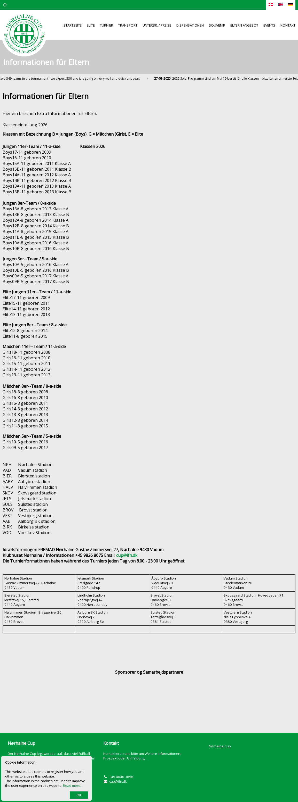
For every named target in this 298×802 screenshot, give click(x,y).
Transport (127, 25)
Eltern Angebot (244, 25)
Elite (91, 25)
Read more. (72, 785)
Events (269, 25)
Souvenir (217, 25)
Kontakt (287, 25)
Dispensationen (190, 25)
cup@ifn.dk (118, 781)
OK (78, 795)
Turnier (106, 25)
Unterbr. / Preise (157, 25)
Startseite (73, 25)
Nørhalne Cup (220, 746)
